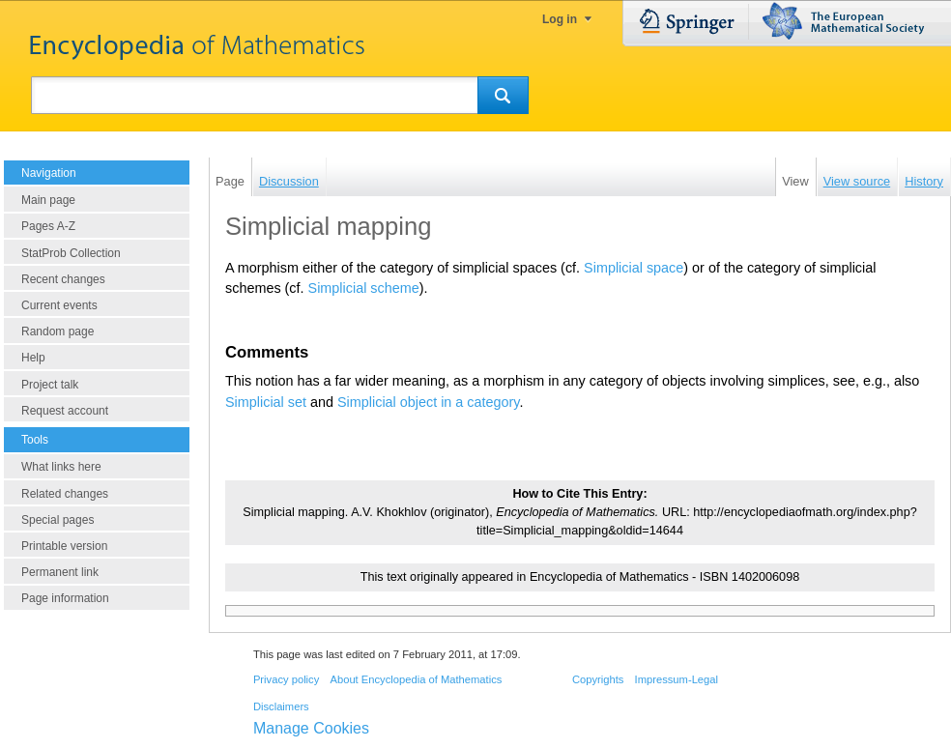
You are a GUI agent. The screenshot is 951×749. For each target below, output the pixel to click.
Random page (57, 331)
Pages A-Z (48, 226)
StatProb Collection (71, 253)
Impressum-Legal (676, 679)
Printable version (64, 546)
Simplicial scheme (363, 288)
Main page (48, 200)
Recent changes (63, 279)
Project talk (49, 384)
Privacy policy (286, 679)
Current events (59, 305)
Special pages (57, 520)
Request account (64, 411)
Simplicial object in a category (428, 402)
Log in (559, 19)
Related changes (64, 494)
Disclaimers (281, 706)
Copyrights (597, 679)
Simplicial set (265, 402)
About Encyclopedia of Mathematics (416, 679)
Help (33, 357)
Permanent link (60, 572)
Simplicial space (633, 267)
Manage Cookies (311, 728)
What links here (61, 467)
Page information (65, 598)
